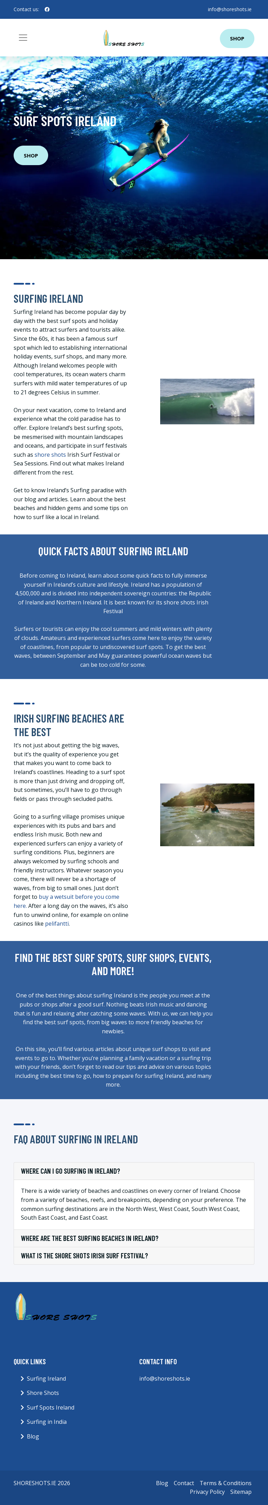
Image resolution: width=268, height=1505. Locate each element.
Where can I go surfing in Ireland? (70, 1171)
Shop (237, 38)
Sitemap (241, 1492)
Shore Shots (43, 1393)
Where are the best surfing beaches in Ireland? (89, 1238)
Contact (184, 1483)
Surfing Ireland (46, 1378)
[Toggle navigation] (23, 37)
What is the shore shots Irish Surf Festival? (84, 1255)
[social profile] (47, 9)
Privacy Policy (207, 1492)
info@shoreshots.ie (230, 9)
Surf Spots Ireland (50, 1407)
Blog (33, 1436)
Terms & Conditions (226, 1483)
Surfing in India (47, 1422)
